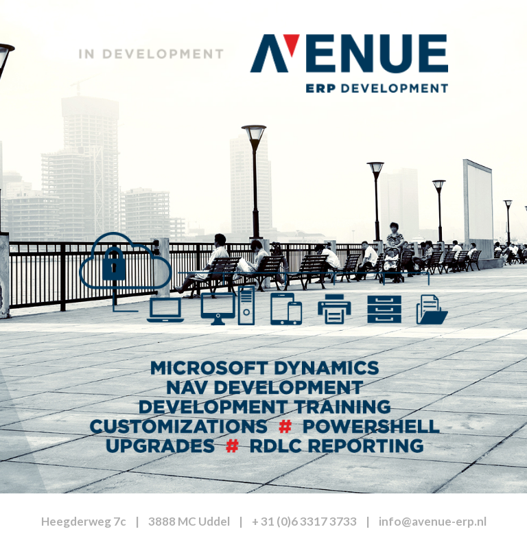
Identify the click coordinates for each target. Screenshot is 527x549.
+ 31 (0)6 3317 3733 (304, 521)
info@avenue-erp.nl (433, 521)
